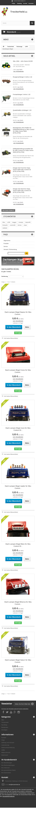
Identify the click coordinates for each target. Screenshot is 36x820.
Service (6, 246)
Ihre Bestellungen (6, 762)
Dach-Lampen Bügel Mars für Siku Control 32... (18, 545)
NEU (2, 720)
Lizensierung (5, 745)
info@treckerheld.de (14, 784)
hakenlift (27, 222)
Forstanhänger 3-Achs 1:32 (21, 94)
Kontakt (25, 3)
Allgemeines (7, 240)
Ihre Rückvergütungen (8, 765)
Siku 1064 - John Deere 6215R (23, 61)
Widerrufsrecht (5, 752)
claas (25, 225)
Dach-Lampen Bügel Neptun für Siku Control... (18, 313)
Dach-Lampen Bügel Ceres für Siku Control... (18, 371)
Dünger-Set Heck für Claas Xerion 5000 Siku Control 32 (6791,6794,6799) (22, 190)
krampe (21, 222)
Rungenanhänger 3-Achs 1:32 (22, 77)
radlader (4, 228)
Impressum (4, 755)
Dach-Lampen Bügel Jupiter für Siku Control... (18, 487)
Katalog (19, 3)
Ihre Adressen (5, 767)
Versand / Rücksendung (10, 249)
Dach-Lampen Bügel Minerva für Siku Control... (18, 603)
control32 (12, 225)
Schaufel (5, 225)
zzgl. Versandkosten (18, 71)
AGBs (3, 750)
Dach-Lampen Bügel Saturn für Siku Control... (18, 661)
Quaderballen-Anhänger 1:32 (22, 110)
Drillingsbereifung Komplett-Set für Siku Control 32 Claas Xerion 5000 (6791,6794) (23, 150)
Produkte (6, 243)
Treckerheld (4, 722)
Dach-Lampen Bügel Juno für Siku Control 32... (18, 429)
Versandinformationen (8, 796)
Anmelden (31, 3)
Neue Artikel (9, 56)
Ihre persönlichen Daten (8, 770)
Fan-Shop (4, 725)
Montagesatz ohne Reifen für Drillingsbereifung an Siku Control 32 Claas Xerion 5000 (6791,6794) (23, 130)
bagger (14, 222)
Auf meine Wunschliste (11, 338)
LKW (8, 222)
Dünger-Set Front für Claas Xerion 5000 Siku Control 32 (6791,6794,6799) (22, 169)
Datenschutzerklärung (8, 747)
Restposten (4, 727)
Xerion (20, 225)
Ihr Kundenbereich (9, 760)
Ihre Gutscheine (6, 772)
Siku (3, 222)
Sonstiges (4, 730)
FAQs (13, 3)
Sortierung (4, 276)
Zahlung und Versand (7, 742)
